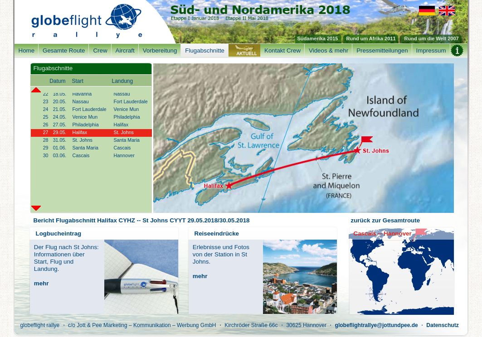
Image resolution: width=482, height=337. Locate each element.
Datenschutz (442, 325)
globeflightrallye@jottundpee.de (376, 325)
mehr (41, 283)
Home (27, 50)
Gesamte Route (64, 50)
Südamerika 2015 (317, 38)
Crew (100, 50)
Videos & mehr (328, 50)
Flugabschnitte (204, 50)
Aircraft (125, 50)
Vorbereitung (160, 50)
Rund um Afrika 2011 (371, 38)
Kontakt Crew (282, 50)
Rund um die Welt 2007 (431, 38)
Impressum (431, 50)
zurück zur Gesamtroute (385, 220)
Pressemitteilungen (382, 50)
